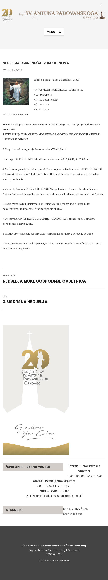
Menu (51, 32)
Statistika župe (72, 514)
